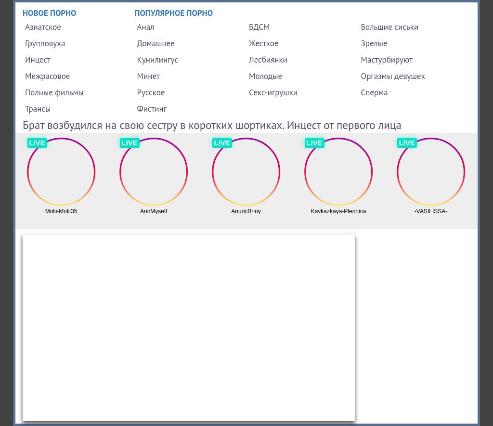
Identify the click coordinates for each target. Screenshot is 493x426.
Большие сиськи (390, 27)
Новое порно (50, 13)
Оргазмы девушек (393, 76)
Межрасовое (47, 76)
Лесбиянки (268, 59)
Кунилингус (158, 59)
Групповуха (45, 43)
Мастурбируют (387, 59)
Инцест (38, 59)
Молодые (265, 76)
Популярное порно (174, 13)
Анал (146, 27)
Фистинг (152, 108)
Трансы (38, 108)
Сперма (374, 92)
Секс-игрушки (273, 92)
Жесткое (263, 43)
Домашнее (156, 43)
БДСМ (259, 27)
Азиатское (43, 27)
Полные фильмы (54, 92)
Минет (148, 76)
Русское (151, 92)
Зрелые (374, 43)
